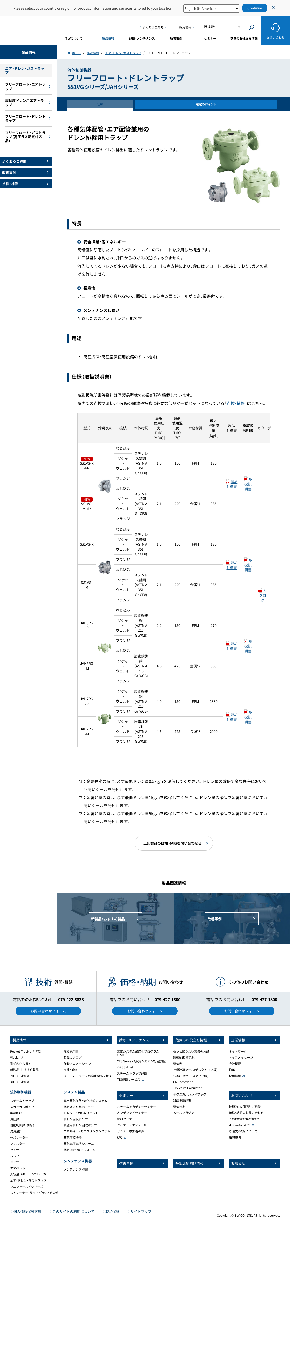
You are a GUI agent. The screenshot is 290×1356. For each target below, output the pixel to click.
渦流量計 (16, 1131)
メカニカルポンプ (22, 1107)
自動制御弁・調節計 (23, 1125)
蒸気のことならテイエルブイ (28, 30)
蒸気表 (177, 1063)
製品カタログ (73, 1057)
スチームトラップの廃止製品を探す (88, 1076)
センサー (16, 1150)
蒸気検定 (179, 1106)
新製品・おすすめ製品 (24, 1069)
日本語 (209, 26)
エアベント (17, 1168)
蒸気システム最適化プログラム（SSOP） (138, 1053)
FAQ (119, 1137)
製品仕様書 (232, 484)
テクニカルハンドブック (189, 1094)
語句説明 (235, 1137)
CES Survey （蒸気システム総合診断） (142, 1061)
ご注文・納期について (243, 1131)
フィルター (17, 1143)
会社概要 (235, 1063)
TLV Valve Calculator (187, 1088)
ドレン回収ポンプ (76, 1119)
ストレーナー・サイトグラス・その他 (34, 1192)
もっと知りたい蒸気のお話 (191, 1051)
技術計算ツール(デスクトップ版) (195, 1069)
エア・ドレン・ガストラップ (28, 1180)
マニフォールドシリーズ (26, 1186)
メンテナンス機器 (76, 1169)
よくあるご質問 (239, 1125)
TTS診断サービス (128, 1079)
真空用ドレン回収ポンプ (80, 1125)
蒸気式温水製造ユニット (80, 1107)
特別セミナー (126, 1119)
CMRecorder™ (183, 1082)
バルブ (14, 1156)
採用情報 (235, 1076)
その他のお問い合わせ (244, 1119)
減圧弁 (14, 1119)
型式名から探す (20, 1063)
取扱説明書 (248, 483)
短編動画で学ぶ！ (184, 1057)
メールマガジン (183, 1112)
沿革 (232, 1069)
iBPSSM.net (125, 1067)
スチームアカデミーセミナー (136, 1106)
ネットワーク (238, 1051)
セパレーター (19, 1137)
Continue (254, 8)
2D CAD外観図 (19, 1076)
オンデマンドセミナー (132, 1112)
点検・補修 (236, 403)
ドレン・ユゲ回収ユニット (81, 1113)
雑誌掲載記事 (182, 1100)
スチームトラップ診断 (132, 1073)
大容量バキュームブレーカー (29, 1174)
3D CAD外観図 (19, 1082)
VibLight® (16, 1057)
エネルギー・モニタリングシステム (87, 1131)
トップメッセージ (241, 1057)
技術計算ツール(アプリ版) (190, 1076)
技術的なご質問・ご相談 (245, 1106)
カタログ (263, 595)
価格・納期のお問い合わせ (246, 1112)
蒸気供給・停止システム (79, 1150)
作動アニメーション (77, 1063)
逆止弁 (14, 1162)
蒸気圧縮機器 (73, 1137)
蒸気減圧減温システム (79, 1143)
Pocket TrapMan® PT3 (25, 1051)
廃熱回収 (16, 1113)
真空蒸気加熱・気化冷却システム (85, 1100)
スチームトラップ (22, 1100)
